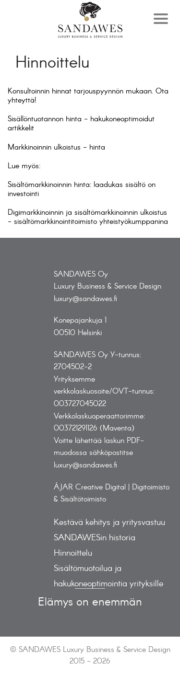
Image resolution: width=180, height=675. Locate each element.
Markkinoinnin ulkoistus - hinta (56, 147)
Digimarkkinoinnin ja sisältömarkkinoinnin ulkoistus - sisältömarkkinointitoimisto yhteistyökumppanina (88, 217)
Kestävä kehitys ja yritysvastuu (109, 523)
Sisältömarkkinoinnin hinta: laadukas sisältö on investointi (82, 189)
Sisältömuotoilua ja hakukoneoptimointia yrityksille (108, 576)
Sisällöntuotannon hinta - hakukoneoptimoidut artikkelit (81, 124)
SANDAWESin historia (94, 538)
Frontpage (90, 20)
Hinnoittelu (73, 553)
